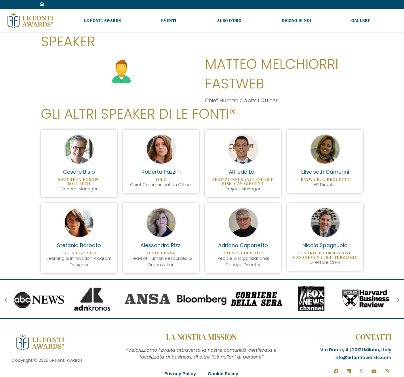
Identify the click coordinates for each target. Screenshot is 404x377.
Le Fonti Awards (102, 20)
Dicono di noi (296, 20)
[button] (6, 300)
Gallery (360, 20)
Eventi (168, 20)
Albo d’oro (229, 20)
